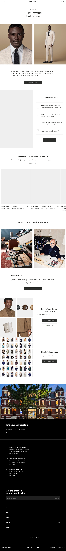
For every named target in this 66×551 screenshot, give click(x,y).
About (7, 527)
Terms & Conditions (60, 547)
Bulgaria (5, 547)
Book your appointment (49, 320)
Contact (8, 507)
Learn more (12, 464)
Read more (33, 289)
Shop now (49, 140)
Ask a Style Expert (13, 453)
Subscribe (56, 498)
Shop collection (33, 163)
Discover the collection (32, 82)
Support (8, 517)
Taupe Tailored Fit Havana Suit (9, 206)
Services (8, 522)
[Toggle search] (4, 2)
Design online (49, 325)
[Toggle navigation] (2, 2)
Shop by (8, 512)
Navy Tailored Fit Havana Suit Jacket (41, 206)
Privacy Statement (51, 547)
